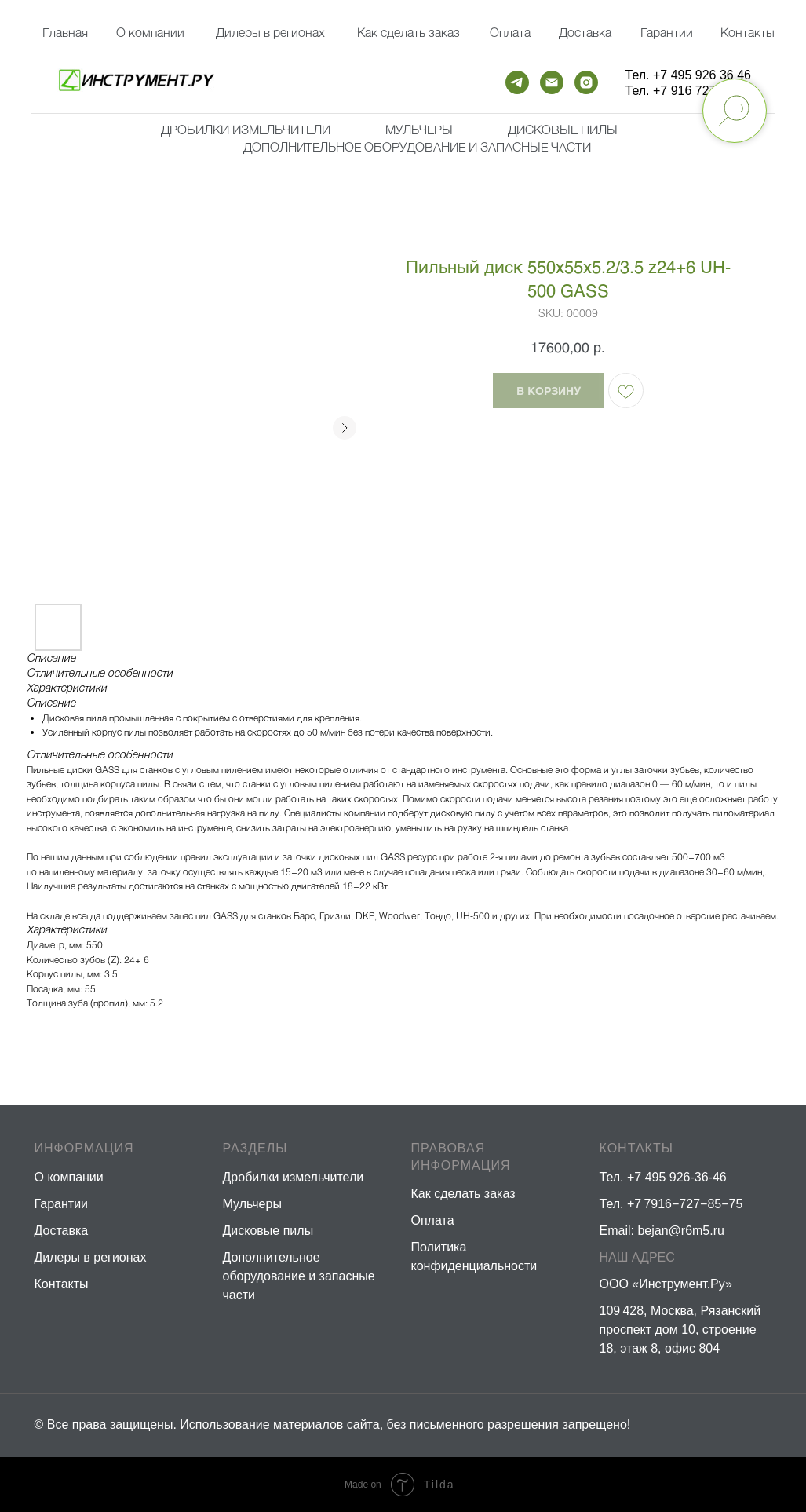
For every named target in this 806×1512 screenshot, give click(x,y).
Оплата (510, 31)
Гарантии (666, 31)
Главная (65, 31)
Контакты (747, 31)
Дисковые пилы (563, 129)
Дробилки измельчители (245, 129)
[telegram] (517, 82)
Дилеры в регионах (270, 31)
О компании (150, 31)
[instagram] (586, 82)
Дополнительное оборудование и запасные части (417, 146)
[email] (551, 82)
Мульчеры (252, 1204)
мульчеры (419, 129)
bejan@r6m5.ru (680, 1230)
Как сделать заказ (463, 1193)
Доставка (585, 31)
